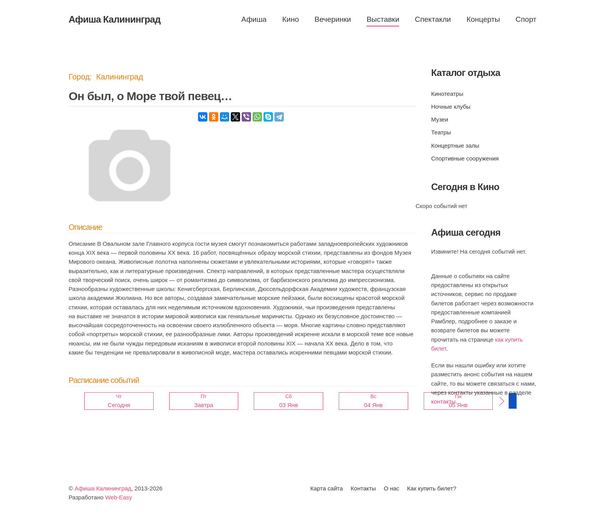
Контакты (363, 488)
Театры (441, 132)
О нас (391, 488)
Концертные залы (455, 145)
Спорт (526, 19)
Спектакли (433, 19)
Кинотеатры (447, 93)
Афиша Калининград (102, 488)
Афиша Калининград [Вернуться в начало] (115, 19)
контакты (443, 401)
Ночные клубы (451, 106)
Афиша (254, 19)
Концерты (483, 19)
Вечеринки (333, 19)
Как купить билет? (431, 488)
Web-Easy (118, 497)
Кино (290, 19)
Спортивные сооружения (465, 158)
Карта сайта (326, 488)
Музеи (439, 119)
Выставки (382, 19)
